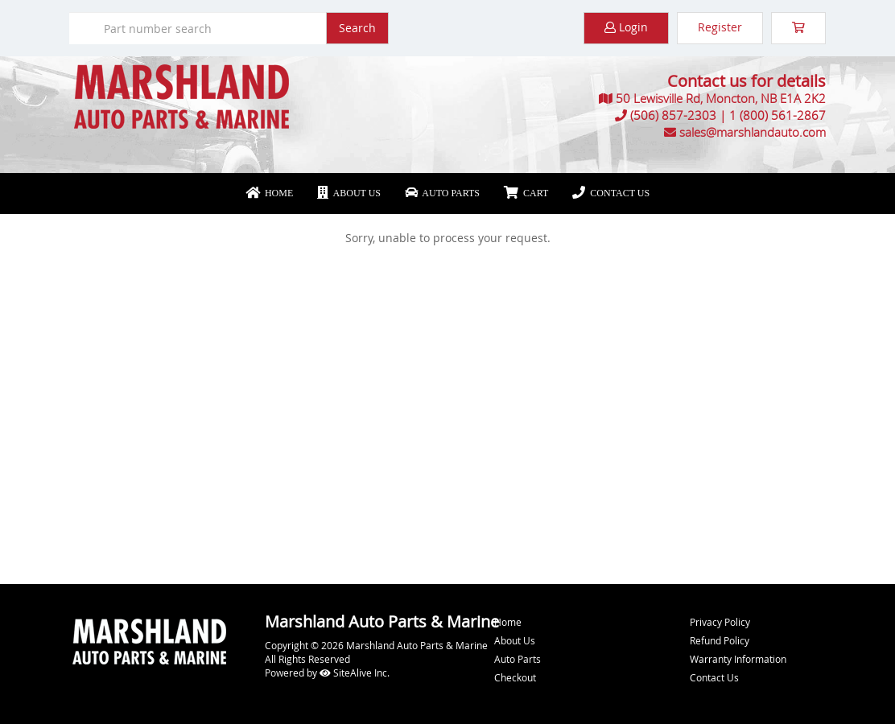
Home (269, 193)
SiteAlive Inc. (355, 672)
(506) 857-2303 (673, 115)
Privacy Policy (720, 621)
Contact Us (611, 193)
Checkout (515, 677)
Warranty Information (738, 658)
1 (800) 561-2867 (777, 115)
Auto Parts (442, 193)
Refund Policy (719, 640)
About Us (349, 193)
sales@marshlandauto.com (752, 132)
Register (720, 27)
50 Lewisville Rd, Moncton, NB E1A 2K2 (721, 98)
